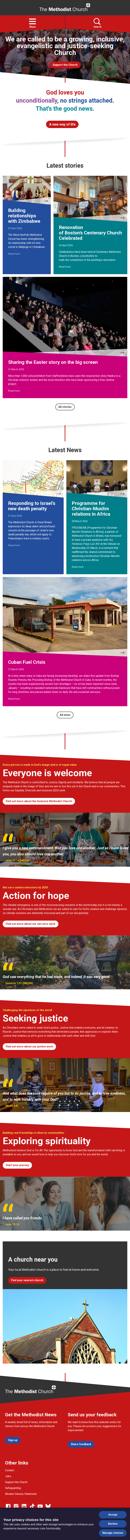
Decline (113, 1523)
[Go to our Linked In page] (24, 1506)
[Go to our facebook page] (8, 1506)
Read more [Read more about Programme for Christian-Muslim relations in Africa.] (78, 567)
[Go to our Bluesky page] (48, 1506)
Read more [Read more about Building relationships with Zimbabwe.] (14, 253)
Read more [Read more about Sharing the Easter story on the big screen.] (14, 390)
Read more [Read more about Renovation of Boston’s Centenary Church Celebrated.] (65, 266)
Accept (112, 1514)
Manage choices (112, 1532)
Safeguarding (13, 1488)
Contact (9, 1470)
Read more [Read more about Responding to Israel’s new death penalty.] (14, 545)
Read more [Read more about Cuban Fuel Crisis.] (14, 698)
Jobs (8, 1476)
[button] (32, 21)
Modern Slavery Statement (21, 1494)
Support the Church (16, 1482)
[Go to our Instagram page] (16, 1506)
